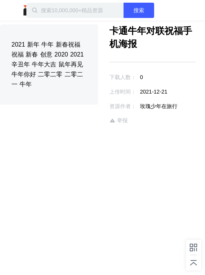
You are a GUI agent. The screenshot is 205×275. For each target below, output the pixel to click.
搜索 (151, 10)
